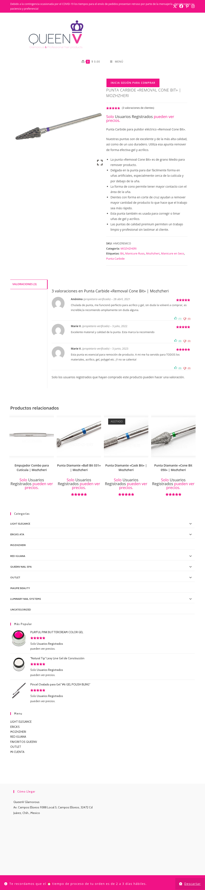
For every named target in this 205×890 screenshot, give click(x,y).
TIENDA (51, 870)
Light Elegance (20, 524)
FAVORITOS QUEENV (23, 742)
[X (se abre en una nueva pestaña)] (175, 6)
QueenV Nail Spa (21, 567)
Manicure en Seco (172, 254)
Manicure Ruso (135, 254)
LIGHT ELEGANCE (21, 722)
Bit (122, 254)
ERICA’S (15, 727)
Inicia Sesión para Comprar (133, 83)
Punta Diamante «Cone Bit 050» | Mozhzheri (173, 468)
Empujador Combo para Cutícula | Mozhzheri (32, 468)
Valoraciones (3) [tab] (24, 284)
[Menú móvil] (116, 61)
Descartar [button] (192, 884)
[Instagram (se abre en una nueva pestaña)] (192, 6)
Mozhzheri (153, 254)
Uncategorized (20, 610)
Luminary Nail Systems (25, 599)
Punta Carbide (115, 259)
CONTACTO (84, 870)
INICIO (39, 870)
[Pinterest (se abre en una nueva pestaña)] (187, 6)
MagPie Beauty (20, 588)
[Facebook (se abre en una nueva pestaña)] (181, 6)
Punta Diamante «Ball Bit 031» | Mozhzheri (79, 468)
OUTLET (15, 577)
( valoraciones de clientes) (138, 108)
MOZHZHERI (129, 249)
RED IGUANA (18, 737)
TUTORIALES (144, 870)
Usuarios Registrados (134, 117)
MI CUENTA (17, 752)
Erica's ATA (17, 534)
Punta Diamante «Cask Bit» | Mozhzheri (126, 468)
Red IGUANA (17, 556)
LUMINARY (126, 870)
